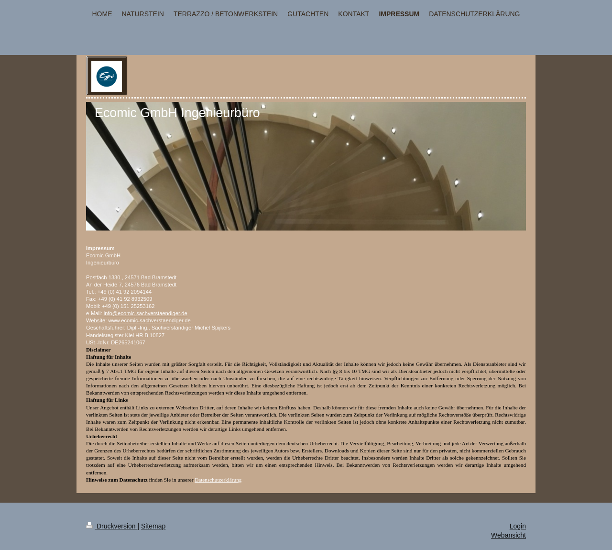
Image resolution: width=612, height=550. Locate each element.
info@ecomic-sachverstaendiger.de (145, 313)
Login (518, 526)
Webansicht (508, 535)
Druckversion (111, 526)
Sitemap (153, 526)
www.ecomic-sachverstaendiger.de (149, 320)
